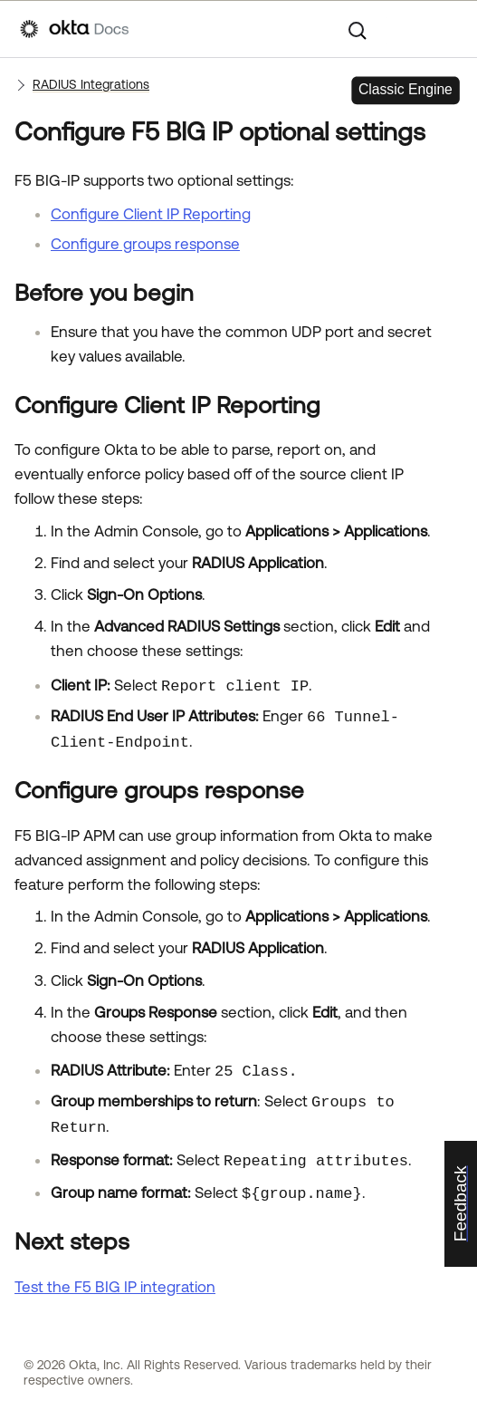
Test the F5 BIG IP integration (114, 1287)
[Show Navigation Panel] (448, 28)
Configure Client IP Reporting (151, 214)
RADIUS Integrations (91, 84)
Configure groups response (145, 244)
